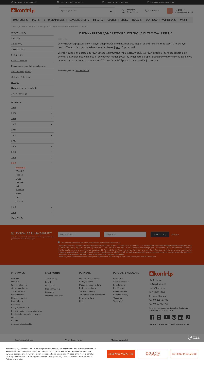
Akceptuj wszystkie (184, 354)
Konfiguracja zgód (153, 354)
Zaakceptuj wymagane (122, 354)
